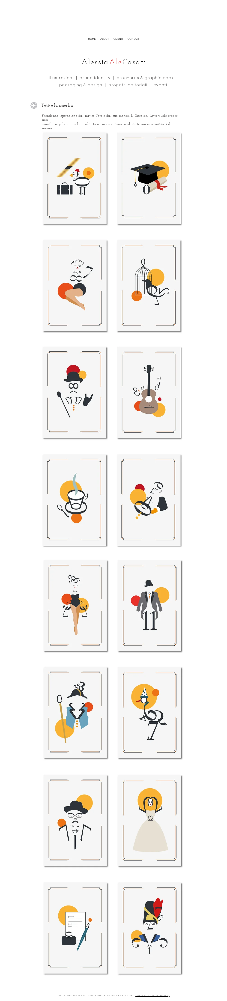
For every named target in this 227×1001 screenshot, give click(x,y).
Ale (116, 62)
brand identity (95, 78)
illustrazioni (62, 78)
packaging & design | (83, 85)
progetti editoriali (127, 85)
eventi (160, 85)
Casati (135, 62)
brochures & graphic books (146, 78)
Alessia (95, 62)
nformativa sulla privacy (153, 996)
